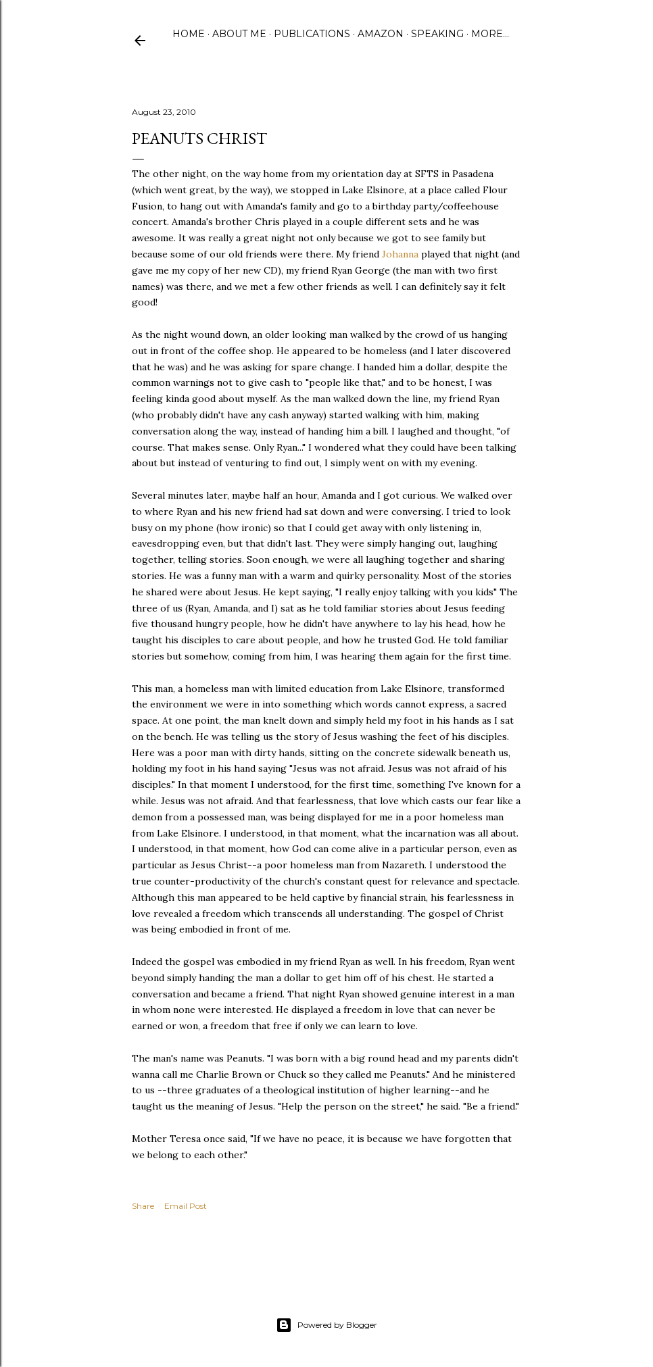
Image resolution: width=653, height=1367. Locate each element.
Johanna (400, 254)
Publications (312, 34)
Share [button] (143, 1206)
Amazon (381, 34)
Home (188, 34)
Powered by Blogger (326, 1325)
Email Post (185, 1206)
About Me (239, 34)
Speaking (437, 34)
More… (490, 34)
